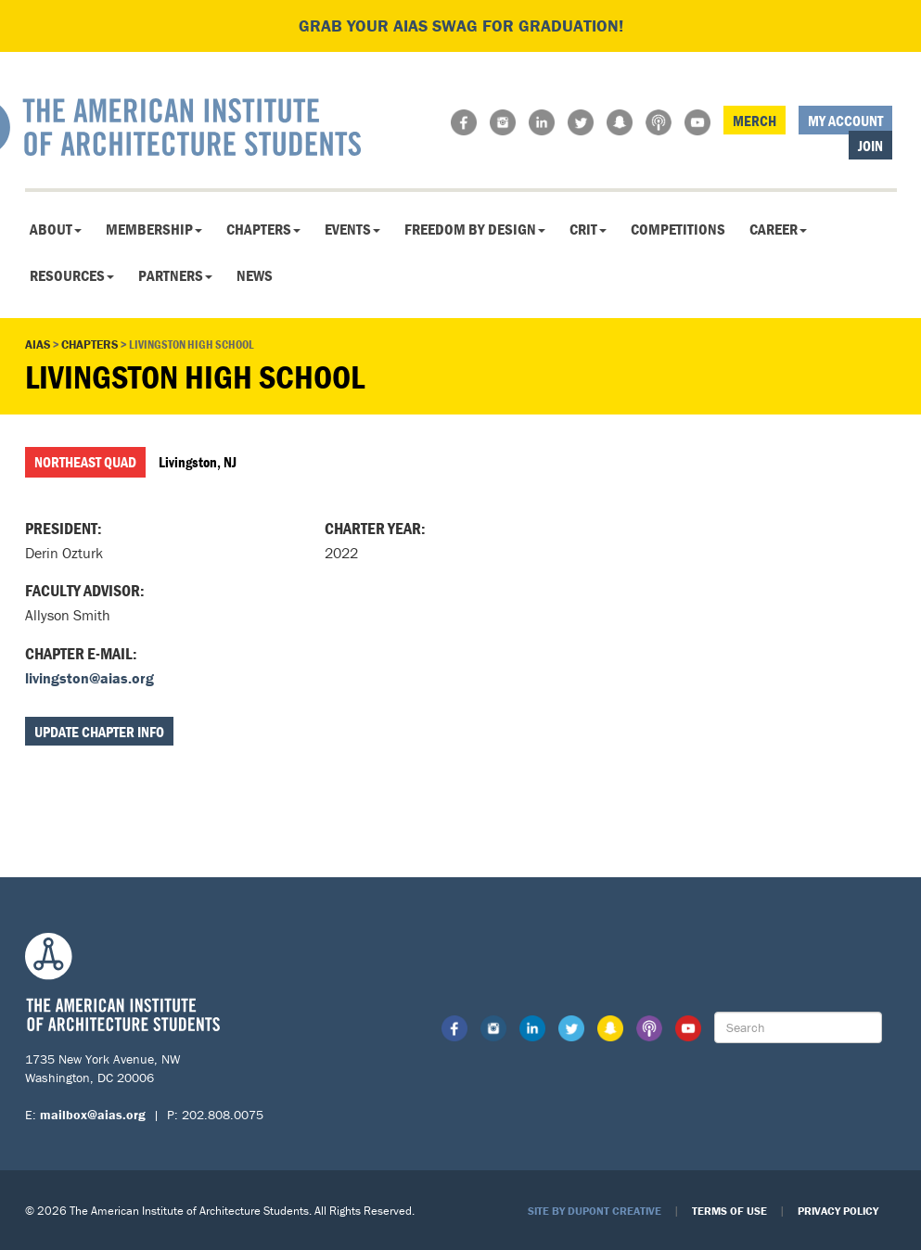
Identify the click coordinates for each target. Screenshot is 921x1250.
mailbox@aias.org (93, 1114)
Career (778, 229)
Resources (72, 275)
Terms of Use (729, 1211)
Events (352, 229)
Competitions (678, 229)
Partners (175, 275)
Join (870, 145)
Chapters (263, 229)
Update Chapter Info (99, 731)
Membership (154, 229)
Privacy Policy (838, 1211)
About (56, 229)
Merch (754, 120)
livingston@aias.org (89, 678)
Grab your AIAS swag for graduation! (461, 25)
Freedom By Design (474, 229)
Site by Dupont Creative (594, 1211)
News (255, 275)
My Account (845, 120)
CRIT (588, 229)
